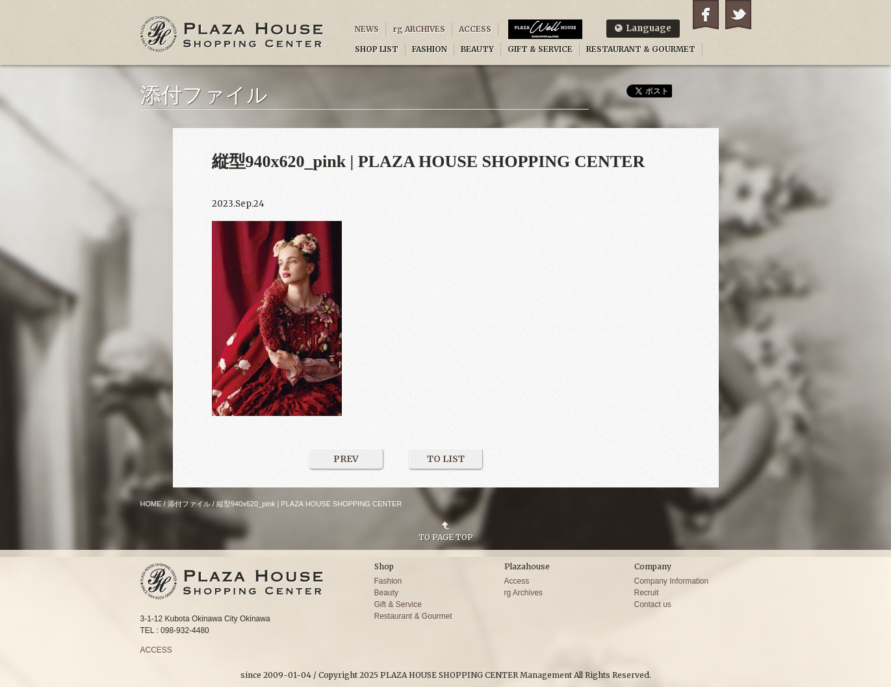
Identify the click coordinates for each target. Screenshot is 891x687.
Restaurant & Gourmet (413, 616)
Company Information (671, 581)
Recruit (646, 592)
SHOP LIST (376, 49)
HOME (151, 504)
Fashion (388, 581)
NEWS (367, 29)
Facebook (706, 14)
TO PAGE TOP (446, 536)
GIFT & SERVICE (540, 49)
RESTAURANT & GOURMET (640, 49)
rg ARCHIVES (419, 29)
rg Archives (523, 592)
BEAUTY (477, 49)
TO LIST (446, 459)
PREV (346, 459)
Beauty (386, 592)
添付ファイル (189, 504)
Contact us (652, 604)
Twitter (738, 14)
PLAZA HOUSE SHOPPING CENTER (232, 34)
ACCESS (475, 29)
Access (517, 581)
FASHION (429, 49)
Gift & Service (398, 604)
